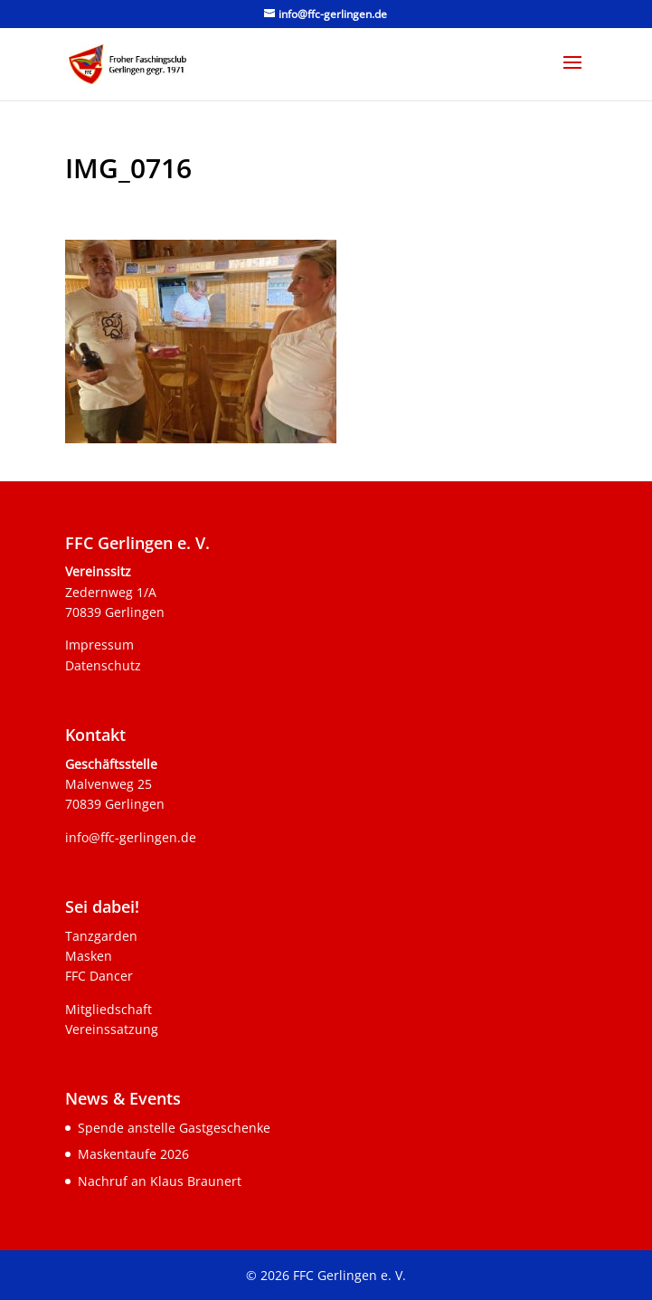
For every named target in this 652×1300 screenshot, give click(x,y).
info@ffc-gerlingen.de (130, 837)
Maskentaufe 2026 (133, 1153)
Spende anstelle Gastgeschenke (174, 1127)
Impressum (99, 644)
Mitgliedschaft (108, 1009)
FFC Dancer (99, 975)
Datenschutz (103, 665)
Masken (88, 955)
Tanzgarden (101, 935)
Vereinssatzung (111, 1029)
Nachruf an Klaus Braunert (159, 1181)
